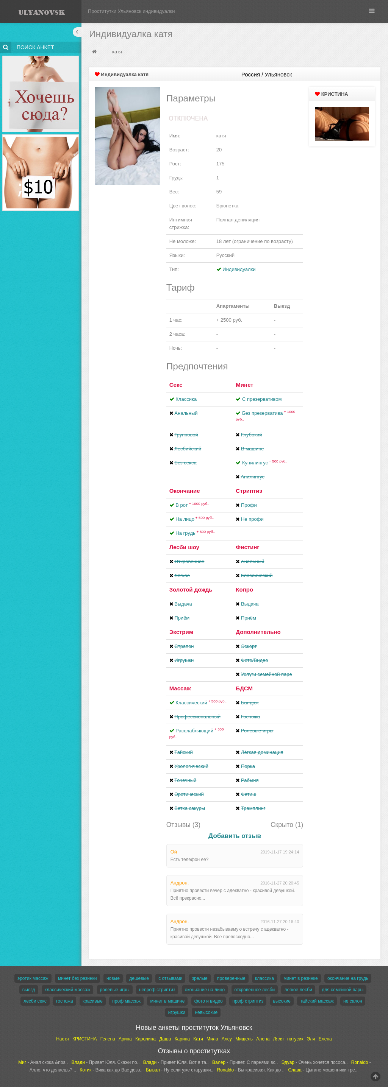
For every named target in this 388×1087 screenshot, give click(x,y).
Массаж (180, 688)
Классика (186, 399)
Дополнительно (258, 632)
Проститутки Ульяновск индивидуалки (131, 11)
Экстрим (181, 632)
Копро (244, 589)
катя (117, 52)
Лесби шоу (184, 547)
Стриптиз (249, 490)
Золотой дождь (191, 589)
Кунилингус (265, 463)
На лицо (194, 519)
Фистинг (247, 547)
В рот (192, 505)
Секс (176, 385)
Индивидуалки (238, 269)
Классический (201, 702)
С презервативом (262, 399)
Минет (244, 385)
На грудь (195, 533)
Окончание (184, 490)
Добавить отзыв (234, 835)
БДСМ (244, 688)
